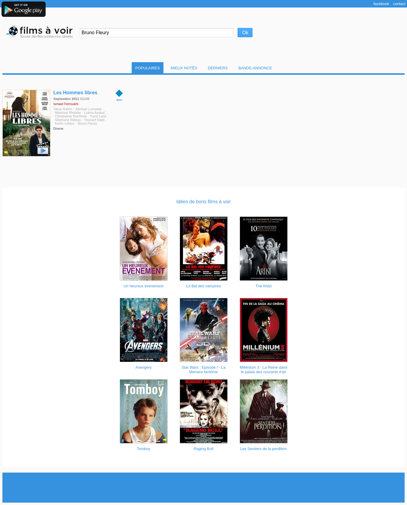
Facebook (381, 4)
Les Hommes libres (75, 92)
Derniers (218, 68)
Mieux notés (184, 68)
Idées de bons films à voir (203, 201)
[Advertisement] (203, 487)
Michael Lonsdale (89, 109)
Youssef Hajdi (94, 120)
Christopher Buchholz (71, 116)
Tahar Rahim (62, 109)
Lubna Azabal (94, 112)
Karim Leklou (64, 123)
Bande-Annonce (255, 68)
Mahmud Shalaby (68, 112)
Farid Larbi (98, 116)
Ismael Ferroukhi (65, 104)
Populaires (147, 68)
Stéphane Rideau (68, 120)
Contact (399, 4)
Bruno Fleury (87, 123)
